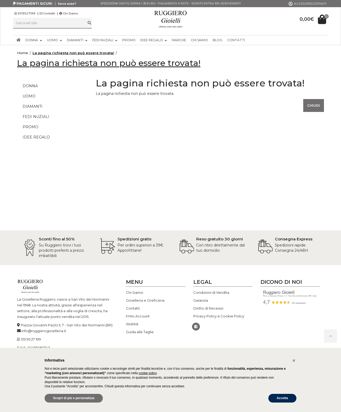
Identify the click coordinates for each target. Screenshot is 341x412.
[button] (294, 360)
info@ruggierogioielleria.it (44, 331)
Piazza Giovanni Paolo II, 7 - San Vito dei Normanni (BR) (67, 325)
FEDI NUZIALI (105, 40)
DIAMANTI (77, 40)
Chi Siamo (68, 13)
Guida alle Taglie (140, 332)
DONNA (33, 40)
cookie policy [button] (148, 373)
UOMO (54, 40)
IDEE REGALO (153, 40)
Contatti (47, 13)
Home (22, 53)
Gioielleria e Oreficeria (145, 300)
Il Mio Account (138, 316)
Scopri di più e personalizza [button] (73, 398)
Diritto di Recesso (208, 308)
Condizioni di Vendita (211, 292)
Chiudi (313, 105)
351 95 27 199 (31, 339)
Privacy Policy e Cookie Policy (218, 316)
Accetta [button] (282, 398)
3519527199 (25, 13)
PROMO (129, 40)
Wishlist (132, 324)
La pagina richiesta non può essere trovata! (73, 53)
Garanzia (200, 300)
